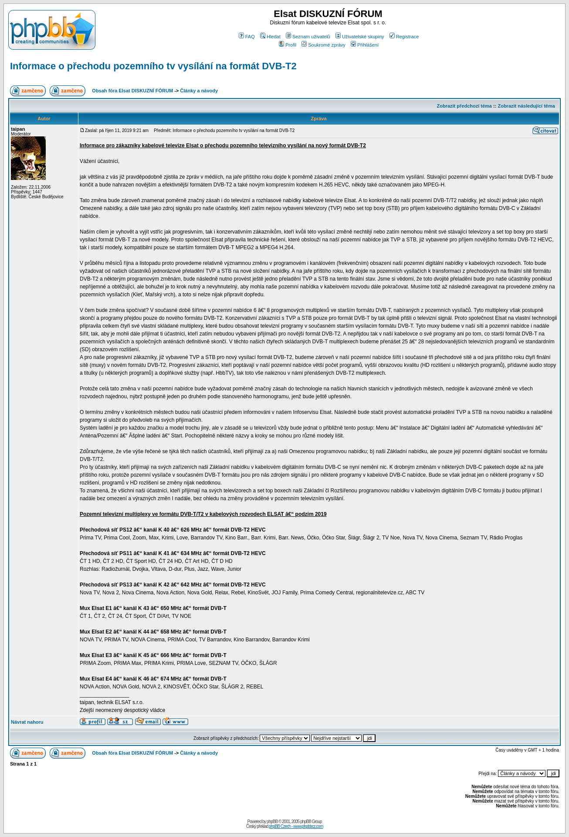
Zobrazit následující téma (526, 105)
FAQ (247, 36)
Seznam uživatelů (308, 36)
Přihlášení (365, 44)
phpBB (272, 821)
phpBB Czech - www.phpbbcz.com (296, 826)
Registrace (404, 36)
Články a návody (199, 90)
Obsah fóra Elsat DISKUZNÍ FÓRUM (132, 90)
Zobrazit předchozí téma (464, 105)
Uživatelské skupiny (359, 36)
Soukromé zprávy (323, 44)
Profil (287, 44)
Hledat (270, 36)
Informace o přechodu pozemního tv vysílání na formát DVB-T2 (153, 66)
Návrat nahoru (27, 722)
